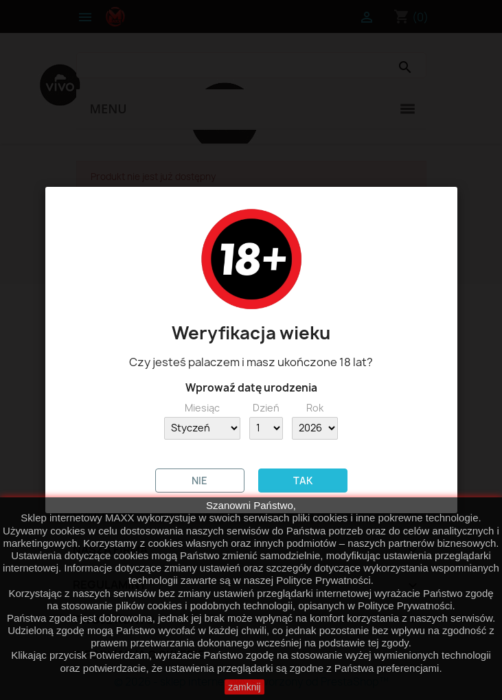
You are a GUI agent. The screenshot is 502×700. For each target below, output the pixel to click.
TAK (302, 480)
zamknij (244, 686)
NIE (199, 480)
